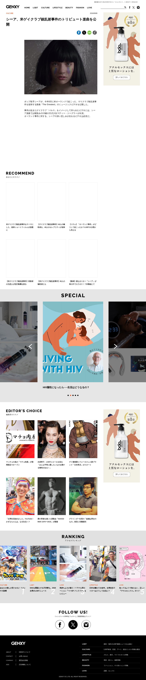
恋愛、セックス (98, 671)
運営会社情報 (17, 660)
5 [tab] (77, 395)
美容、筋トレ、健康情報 (101, 660)
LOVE (89, 8)
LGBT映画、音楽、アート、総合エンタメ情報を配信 (111, 649)
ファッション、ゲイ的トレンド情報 (105, 665)
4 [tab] (75, 395)
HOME (27, 8)
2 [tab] (70, 395)
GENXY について (18, 652)
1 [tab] (68, 395)
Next (116, 346)
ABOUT (128, 2)
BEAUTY (69, 8)
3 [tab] (73, 395)
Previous (30, 346)
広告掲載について (18, 664)
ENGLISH (135, 2)
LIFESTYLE (57, 8)
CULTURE (45, 8)
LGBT (35, 8)
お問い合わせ (17, 656)
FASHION (80, 8)
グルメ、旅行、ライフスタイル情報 (105, 655)
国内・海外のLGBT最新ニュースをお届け (107, 644)
